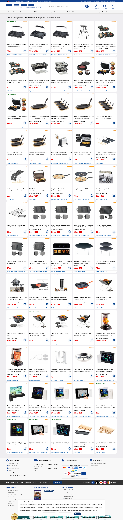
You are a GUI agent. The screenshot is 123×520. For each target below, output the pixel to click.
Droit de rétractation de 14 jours (98, 463)
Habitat (56, 12)
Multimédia (37, 12)
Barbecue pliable (100, 307)
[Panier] (113, 6)
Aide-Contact (96, 1)
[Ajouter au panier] (25, 51)
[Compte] (105, 6)
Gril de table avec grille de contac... (104, 54)
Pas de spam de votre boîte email (98, 467)
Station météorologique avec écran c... (105, 380)
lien (85, 506)
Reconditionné (106, 12)
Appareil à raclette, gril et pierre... (37, 91)
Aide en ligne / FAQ (13, 463)
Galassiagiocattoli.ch (68, 496)
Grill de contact (32, 199)
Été (95, 12)
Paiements (68, 463)
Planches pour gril (78, 452)
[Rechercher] (87, 6)
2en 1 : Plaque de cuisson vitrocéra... (83, 91)
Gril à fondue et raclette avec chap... (16, 307)
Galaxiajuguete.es (68, 498)
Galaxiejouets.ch (68, 492)
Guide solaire (11, 505)
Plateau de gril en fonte (79, 271)
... (114, 12)
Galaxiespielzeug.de (68, 489)
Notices (10, 503)
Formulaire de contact (14, 468)
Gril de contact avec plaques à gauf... (105, 91)
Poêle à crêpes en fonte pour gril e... (60, 199)
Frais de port (46, 1)
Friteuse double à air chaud (58, 271)
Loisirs (47, 12)
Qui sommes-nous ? (13, 490)
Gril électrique (77, 54)
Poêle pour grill (99, 163)
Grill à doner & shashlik (101, 344)
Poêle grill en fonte (78, 307)
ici (96, 510)
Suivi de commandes (86, 1)
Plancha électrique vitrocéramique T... (38, 307)
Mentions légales (12, 496)
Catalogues (112, 1)
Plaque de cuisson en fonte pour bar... (38, 235)
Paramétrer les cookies (65, 513)
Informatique (12, 12)
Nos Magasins (104, 1)
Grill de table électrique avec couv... (15, 54)
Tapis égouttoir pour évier (102, 199)
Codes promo (11, 501)
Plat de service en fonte (35, 127)
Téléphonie (85, 12)
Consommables (24, 12)
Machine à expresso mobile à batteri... (60, 307)
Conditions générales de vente (15, 494)
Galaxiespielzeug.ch (68, 494)
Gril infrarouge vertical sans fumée (59, 163)
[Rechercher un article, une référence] (68, 6)
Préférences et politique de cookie (16, 499)
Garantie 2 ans (94, 465)
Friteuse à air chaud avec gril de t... (82, 163)
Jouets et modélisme (70, 12)
